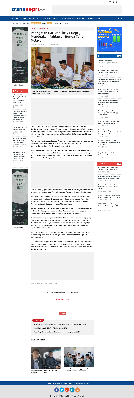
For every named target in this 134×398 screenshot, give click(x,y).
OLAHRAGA (81, 19)
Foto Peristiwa (57, 23)
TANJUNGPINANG (43, 28)
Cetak (62, 313)
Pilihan (101, 163)
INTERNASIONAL (67, 19)
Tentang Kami (16, 2)
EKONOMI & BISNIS (51, 19)
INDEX (119, 56)
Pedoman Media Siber (34, 2)
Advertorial (35, 23)
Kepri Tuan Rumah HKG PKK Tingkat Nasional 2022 (51, 328)
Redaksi (24, 2)
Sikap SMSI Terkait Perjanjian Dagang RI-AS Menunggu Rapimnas (45, 371)
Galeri (44, 23)
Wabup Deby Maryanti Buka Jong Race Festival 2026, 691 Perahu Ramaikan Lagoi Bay (109, 81)
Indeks (66, 23)
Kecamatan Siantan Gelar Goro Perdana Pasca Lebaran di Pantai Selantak (108, 187)
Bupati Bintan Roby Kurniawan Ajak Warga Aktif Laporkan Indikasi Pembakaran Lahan (108, 153)
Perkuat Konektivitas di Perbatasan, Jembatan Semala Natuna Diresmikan (107, 62)
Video (50, 23)
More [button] (98, 19)
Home (15, 19)
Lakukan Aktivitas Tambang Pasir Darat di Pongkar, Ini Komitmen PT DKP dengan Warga (19, 99)
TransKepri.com (62, 299)
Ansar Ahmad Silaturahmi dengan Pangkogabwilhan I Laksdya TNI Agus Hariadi (60, 324)
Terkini (101, 56)
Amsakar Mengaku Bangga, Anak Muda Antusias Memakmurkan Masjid (77, 370)
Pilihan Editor (16, 23)
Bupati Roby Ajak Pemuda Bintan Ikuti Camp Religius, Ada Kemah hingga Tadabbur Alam (109, 113)
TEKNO (90, 19)
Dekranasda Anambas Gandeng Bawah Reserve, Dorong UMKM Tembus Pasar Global (109, 142)
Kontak (53, 2)
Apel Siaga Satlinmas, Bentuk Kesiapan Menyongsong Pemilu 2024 (57, 332)
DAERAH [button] (36, 19)
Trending (17, 91)
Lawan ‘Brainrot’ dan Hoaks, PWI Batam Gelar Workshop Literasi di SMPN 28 (108, 102)
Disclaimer (46, 2)
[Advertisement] (87, 9)
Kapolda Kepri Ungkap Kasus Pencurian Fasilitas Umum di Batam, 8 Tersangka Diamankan (109, 132)
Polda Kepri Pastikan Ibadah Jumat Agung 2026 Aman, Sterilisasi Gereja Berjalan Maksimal (109, 91)
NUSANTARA (26, 19)
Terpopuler (26, 23)
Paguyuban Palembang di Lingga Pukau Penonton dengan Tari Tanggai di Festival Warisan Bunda (20, 115)
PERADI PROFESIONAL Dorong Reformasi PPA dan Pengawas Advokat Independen (109, 206)
